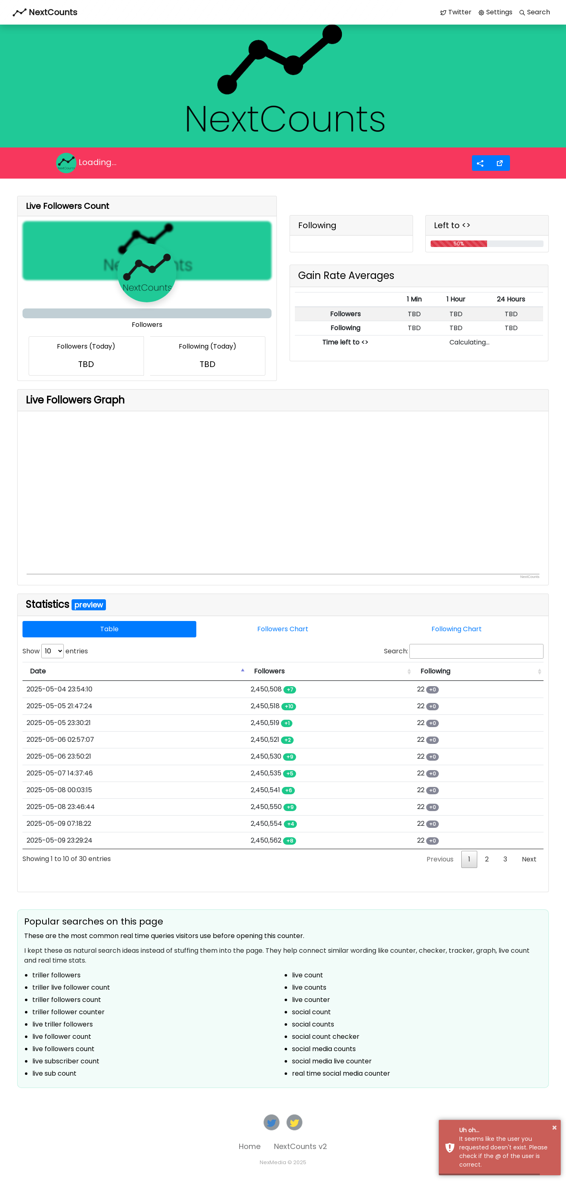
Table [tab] (109, 629)
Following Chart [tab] (456, 629)
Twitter (456, 12)
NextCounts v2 (300, 1146)
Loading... (86, 163)
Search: (464, 651)
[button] (500, 163)
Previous (440, 859)
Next (529, 859)
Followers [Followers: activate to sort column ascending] (269, 671)
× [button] (554, 1128)
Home (250, 1146)
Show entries (55, 651)
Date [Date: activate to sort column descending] (38, 671)
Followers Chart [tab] (282, 629)
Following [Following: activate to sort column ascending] (435, 671)
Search (534, 12)
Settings (495, 12)
